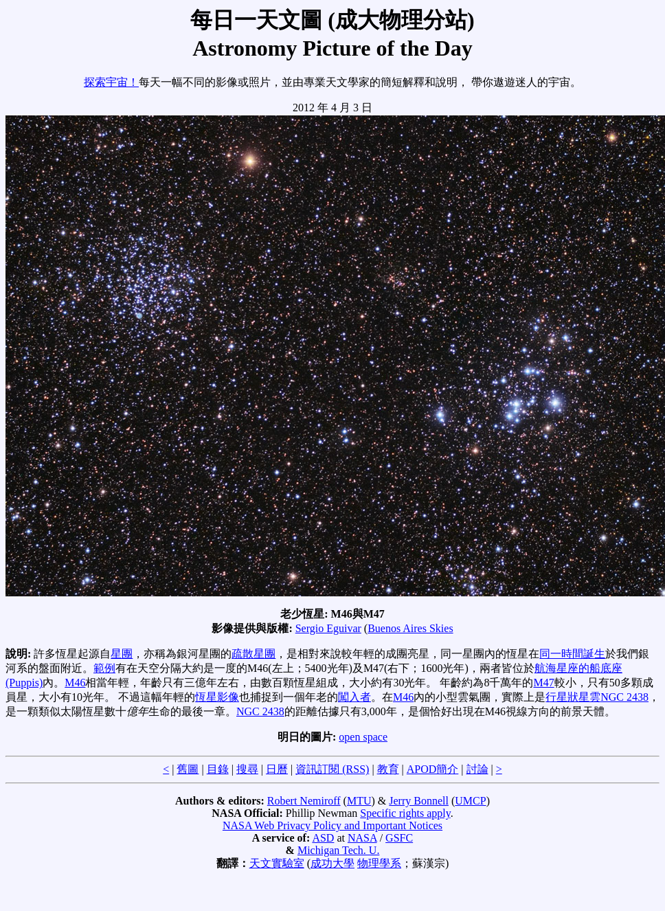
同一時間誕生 (572, 654)
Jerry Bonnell (419, 801)
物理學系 (379, 863)
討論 (477, 769)
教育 (388, 769)
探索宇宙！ (111, 82)
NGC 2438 (624, 697)
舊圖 (188, 769)
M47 (543, 682)
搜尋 (247, 769)
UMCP (470, 801)
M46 (75, 682)
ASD (323, 838)
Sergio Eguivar (328, 628)
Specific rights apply (405, 813)
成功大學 (332, 863)
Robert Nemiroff (304, 801)
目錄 (218, 769)
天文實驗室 (276, 863)
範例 (104, 668)
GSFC (399, 838)
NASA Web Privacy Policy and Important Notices (332, 825)
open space (363, 737)
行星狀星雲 (572, 697)
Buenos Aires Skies (410, 628)
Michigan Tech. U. (338, 850)
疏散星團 (253, 654)
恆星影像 (217, 697)
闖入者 (354, 697)
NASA (362, 838)
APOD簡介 (433, 769)
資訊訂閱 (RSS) (332, 769)
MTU (359, 801)
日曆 (277, 769)
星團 (122, 654)
